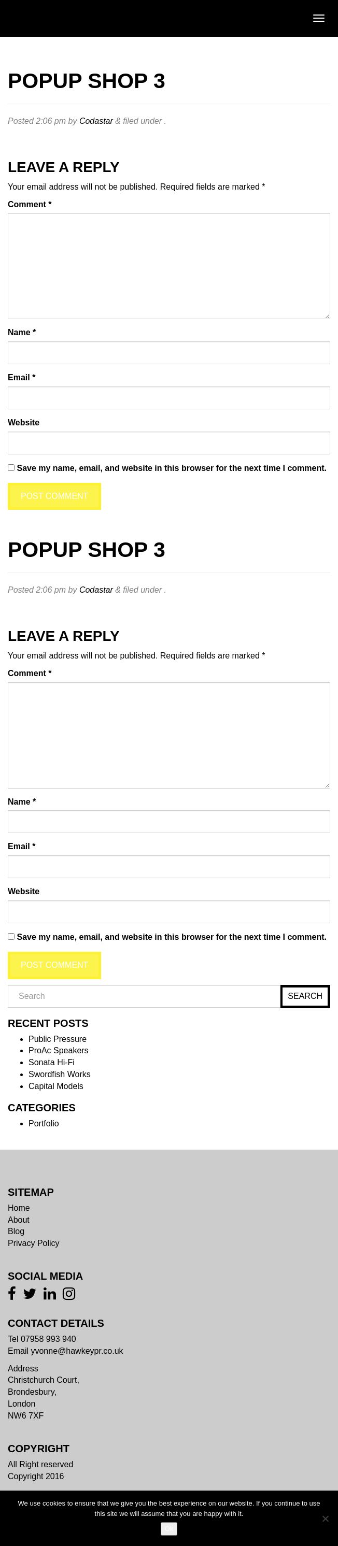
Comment (29, 204)
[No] (325, 1518)
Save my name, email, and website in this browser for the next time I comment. (172, 468)
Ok (169, 1529)
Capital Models (56, 1086)
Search (305, 996)
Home (19, 1208)
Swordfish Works (60, 1074)
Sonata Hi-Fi (52, 1062)
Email (21, 377)
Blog (16, 1231)
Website (23, 422)
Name (22, 332)
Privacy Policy (34, 1243)
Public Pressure (58, 1039)
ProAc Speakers (59, 1050)
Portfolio (44, 1123)
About (19, 1219)
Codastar (96, 121)
